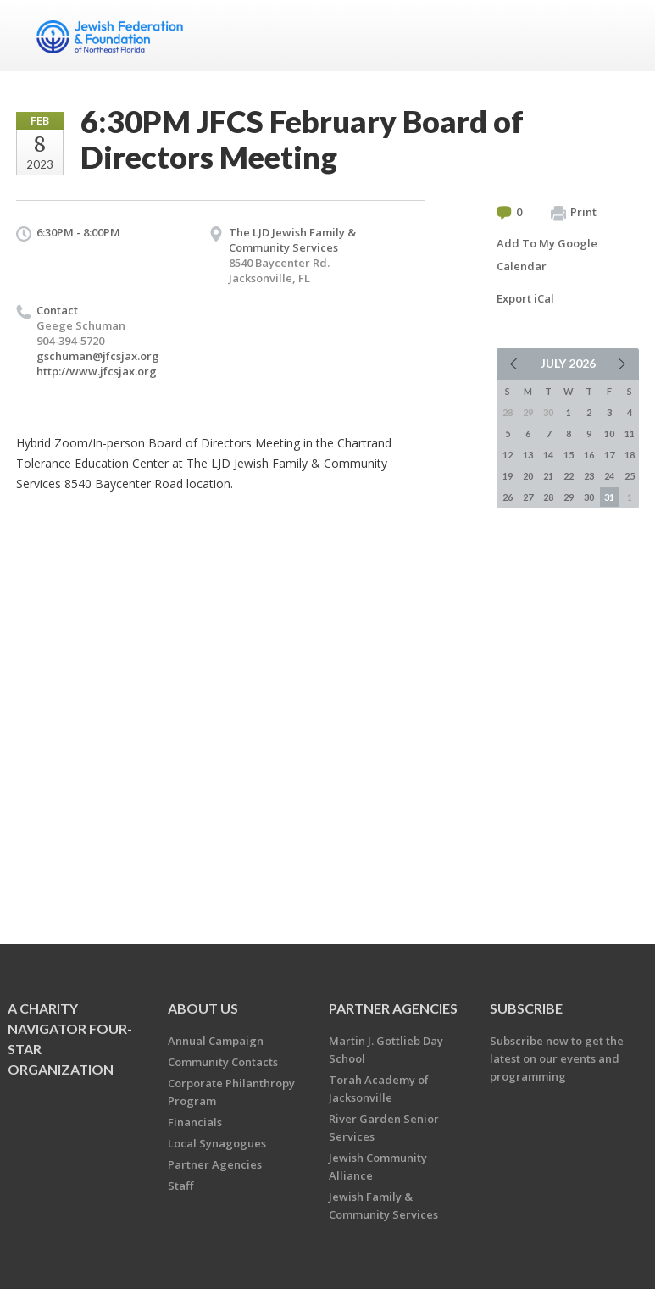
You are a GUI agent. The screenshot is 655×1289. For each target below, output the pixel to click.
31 (609, 497)
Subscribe (526, 1008)
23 (589, 475)
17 (609, 454)
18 (629, 454)
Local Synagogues (217, 1143)
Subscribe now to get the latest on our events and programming (557, 1058)
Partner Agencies (215, 1164)
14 (548, 454)
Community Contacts (223, 1062)
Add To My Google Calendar (547, 255)
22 (568, 475)
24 (609, 475)
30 (589, 497)
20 (528, 475)
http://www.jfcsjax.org (96, 371)
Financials (195, 1122)
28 (548, 497)
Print (574, 212)
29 (568, 497)
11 (629, 433)
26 (507, 497)
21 (548, 475)
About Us (203, 1008)
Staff (180, 1185)
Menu (619, 35)
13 (528, 454)
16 (589, 454)
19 (507, 475)
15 (568, 454)
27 (528, 497)
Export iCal (525, 298)
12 (507, 454)
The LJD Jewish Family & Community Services (292, 240)
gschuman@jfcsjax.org (97, 356)
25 (629, 475)
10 (609, 433)
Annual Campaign (216, 1040)
